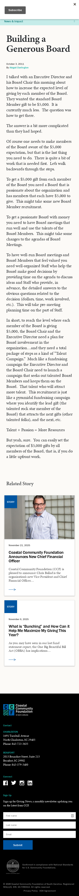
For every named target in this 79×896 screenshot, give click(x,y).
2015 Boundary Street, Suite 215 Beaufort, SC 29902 (21, 759)
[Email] (39, 834)
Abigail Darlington (19, 67)
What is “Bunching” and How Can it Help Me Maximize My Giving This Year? (39, 630)
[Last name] (39, 825)
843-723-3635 (20, 744)
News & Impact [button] (39, 21)
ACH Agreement (47, 890)
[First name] (39, 815)
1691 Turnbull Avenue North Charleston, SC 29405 (19, 738)
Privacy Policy (31, 890)
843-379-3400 (20, 765)
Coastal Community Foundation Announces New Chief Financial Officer (36, 556)
